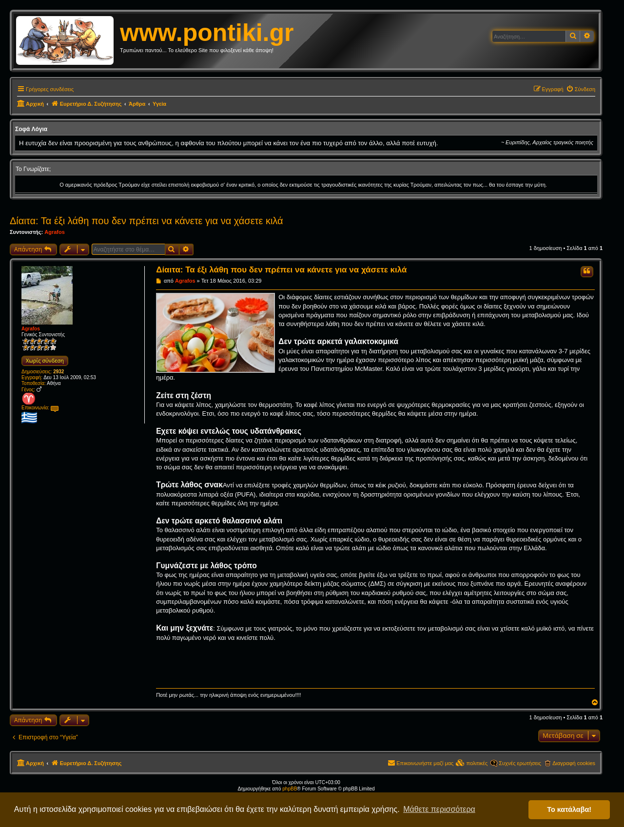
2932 (58, 371)
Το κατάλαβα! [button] (569, 809)
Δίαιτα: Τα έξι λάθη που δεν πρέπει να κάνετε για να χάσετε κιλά (146, 220)
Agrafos (54, 232)
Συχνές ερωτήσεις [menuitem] (520, 763)
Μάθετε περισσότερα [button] (439, 809)
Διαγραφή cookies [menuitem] (573, 763)
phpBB (289, 788)
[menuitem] (580, 89)
